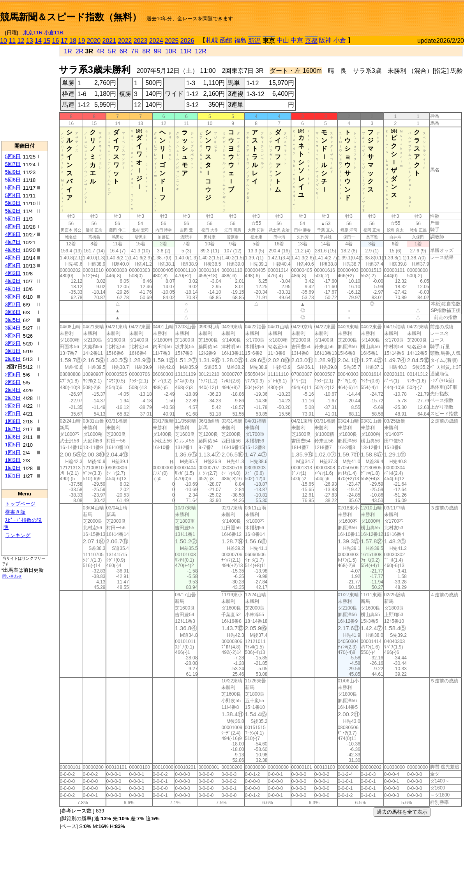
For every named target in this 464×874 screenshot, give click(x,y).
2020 (94, 40)
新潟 (254, 40)
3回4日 (13, 328)
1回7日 (13, 429)
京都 (311, 40)
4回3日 (13, 273)
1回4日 (13, 452)
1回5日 (13, 445)
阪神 (325, 40)
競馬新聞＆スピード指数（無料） (70, 17)
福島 (240, 40)
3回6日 (13, 312)
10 (3, 40)
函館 (226, 40)
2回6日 (13, 374)
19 (81, 40)
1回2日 (13, 468)
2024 (156, 40)
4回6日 (13, 250)
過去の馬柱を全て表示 (402, 812)
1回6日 (13, 437)
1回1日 (13, 476)
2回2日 (13, 406)
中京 (297, 40)
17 (64, 40)
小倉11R (54, 32)
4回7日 (13, 242)
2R (79, 51)
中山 (283, 40)
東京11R (32, 32)
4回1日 (13, 289)
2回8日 (13, 359)
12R (200, 51)
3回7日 (13, 304)
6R (123, 51)
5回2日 (13, 211)
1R (68, 51)
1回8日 (13, 421)
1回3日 (13, 460)
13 (29, 40)
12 (21, 40)
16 (55, 40)
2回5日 (13, 382)
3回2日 (13, 343)
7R (135, 51)
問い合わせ (12, 576)
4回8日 (13, 234)
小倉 (339, 40)
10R (170, 51)
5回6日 (13, 180)
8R (146, 51)
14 (38, 40)
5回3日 (13, 203)
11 (12, 40)
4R (100, 51)
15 (46, 40)
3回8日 (13, 297)
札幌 (212, 40)
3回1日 (13, 351)
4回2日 (13, 281)
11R (185, 51)
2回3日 (13, 398)
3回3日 (13, 335)
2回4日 (13, 390)
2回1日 (13, 413)
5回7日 (13, 164)
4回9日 (13, 226)
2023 (141, 40)
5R (112, 51)
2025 (172, 40)
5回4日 (13, 195)
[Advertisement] (373, 14)
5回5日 (13, 187)
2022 (125, 40)
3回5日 (13, 320)
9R (158, 51)
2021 (109, 40)
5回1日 (13, 219)
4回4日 (13, 265)
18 (72, 40)
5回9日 (13, 172)
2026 (187, 40)
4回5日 (13, 258)
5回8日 (13, 156)
